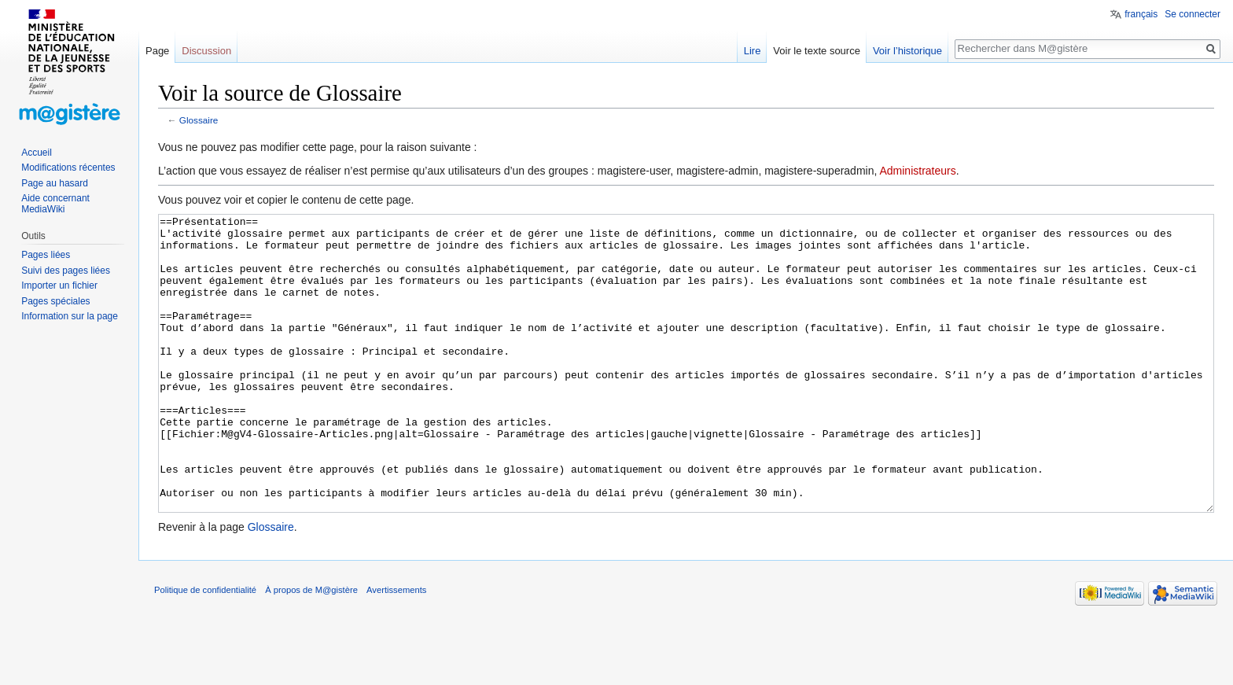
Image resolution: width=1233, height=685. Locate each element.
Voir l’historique (907, 51)
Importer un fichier (59, 285)
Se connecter (1192, 14)
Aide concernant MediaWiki (55, 204)
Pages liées (45, 254)
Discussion (206, 51)
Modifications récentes (68, 167)
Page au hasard (54, 183)
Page (157, 51)
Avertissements (396, 649)
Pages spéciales (55, 301)
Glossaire (199, 120)
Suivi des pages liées (65, 270)
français (1141, 14)
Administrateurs (917, 170)
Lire (752, 51)
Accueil (36, 152)
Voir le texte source (816, 51)
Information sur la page (69, 316)
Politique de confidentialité (205, 649)
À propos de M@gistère (311, 649)
